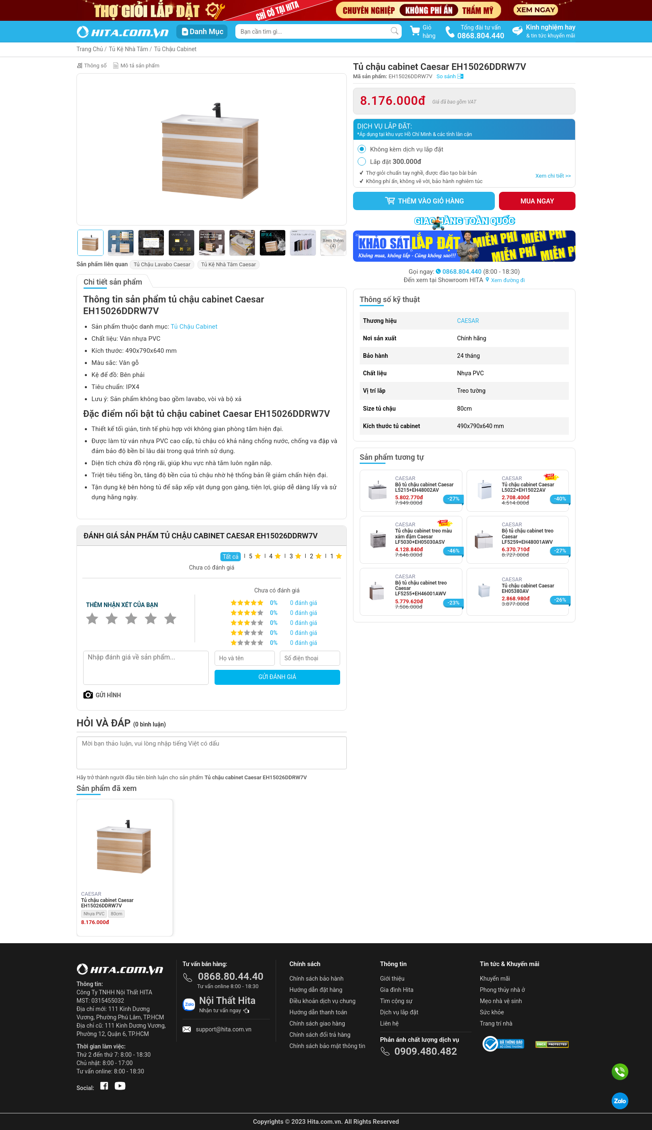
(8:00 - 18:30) (478, 271)
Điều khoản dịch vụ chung (322, 1001)
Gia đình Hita (396, 989)
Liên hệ (389, 1023)
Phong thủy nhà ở (502, 989)
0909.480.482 (425, 1051)
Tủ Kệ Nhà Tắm (128, 49)
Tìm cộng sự (396, 1001)
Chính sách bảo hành (316, 978)
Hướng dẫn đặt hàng (315, 989)
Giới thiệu (392, 978)
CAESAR (468, 320)
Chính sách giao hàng (317, 1023)
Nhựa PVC (94, 914)
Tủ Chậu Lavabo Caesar (161, 264)
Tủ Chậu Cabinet (175, 49)
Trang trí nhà (496, 1023)
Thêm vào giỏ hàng (424, 201)
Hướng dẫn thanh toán (318, 1012)
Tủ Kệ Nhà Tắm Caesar (228, 264)
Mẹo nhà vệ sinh (501, 1001)
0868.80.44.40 (231, 976)
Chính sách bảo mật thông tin (327, 1046)
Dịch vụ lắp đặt (399, 1012)
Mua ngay (537, 201)
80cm (116, 914)
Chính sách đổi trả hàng (320, 1034)
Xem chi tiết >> (553, 176)
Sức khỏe (492, 1012)
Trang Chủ (90, 49)
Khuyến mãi (495, 978)
